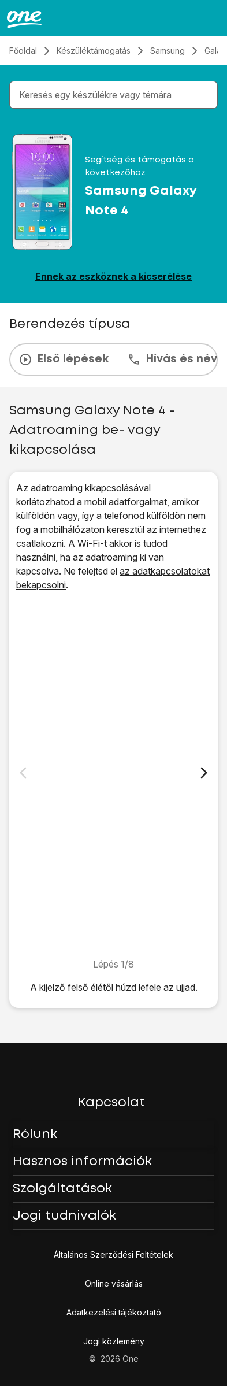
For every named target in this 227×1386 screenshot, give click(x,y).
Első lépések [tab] (63, 359)
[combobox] (116, 94)
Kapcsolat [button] (111, 1103)
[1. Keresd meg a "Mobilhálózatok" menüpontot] (113, 774)
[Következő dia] (204, 773)
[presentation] (113, 359)
